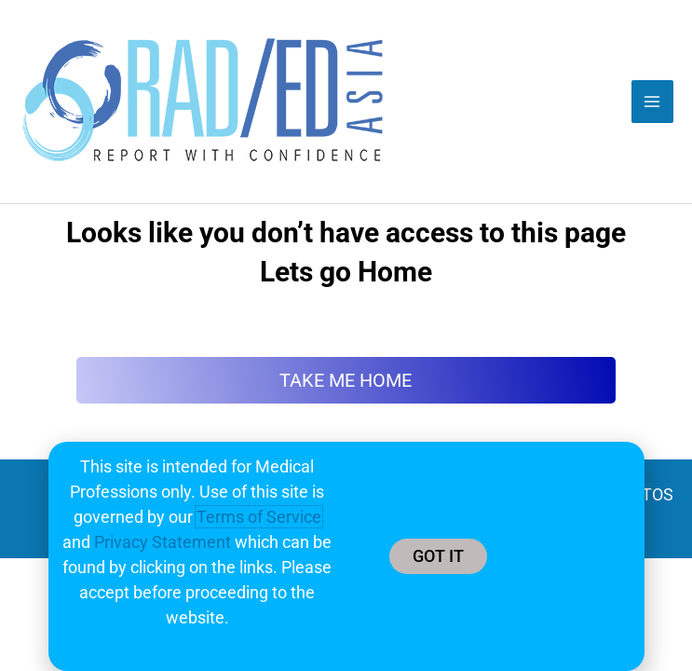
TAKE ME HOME (345, 380)
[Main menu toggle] (652, 101)
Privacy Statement (162, 542)
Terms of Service (259, 517)
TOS (657, 494)
